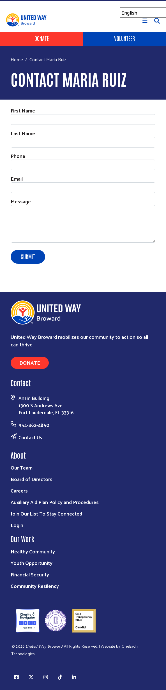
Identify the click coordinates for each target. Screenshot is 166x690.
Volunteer (124, 38)
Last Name (23, 133)
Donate (41, 38)
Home (17, 59)
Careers (19, 490)
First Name (23, 110)
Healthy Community (33, 551)
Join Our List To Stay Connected (46, 513)
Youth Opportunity (31, 562)
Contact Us (30, 437)
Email (17, 178)
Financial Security (30, 574)
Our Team (22, 467)
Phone (18, 156)
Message (21, 201)
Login (17, 525)
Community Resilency (35, 585)
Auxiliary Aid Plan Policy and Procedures (55, 502)
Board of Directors (31, 479)
